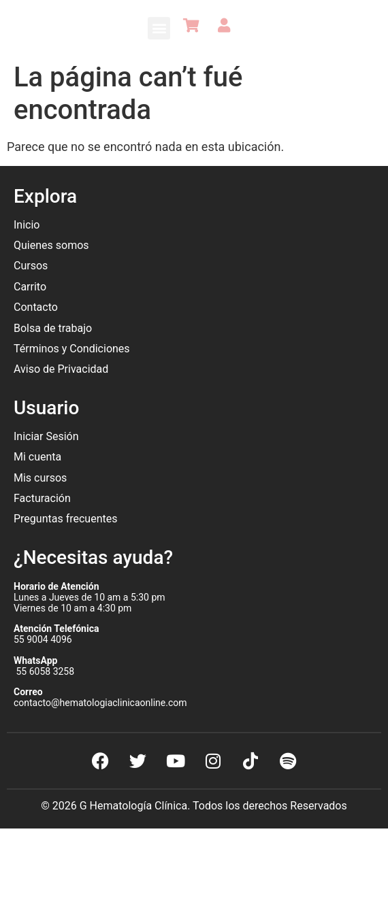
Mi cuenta (37, 456)
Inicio (26, 224)
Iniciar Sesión (46, 436)
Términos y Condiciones (72, 348)
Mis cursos (40, 477)
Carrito (30, 286)
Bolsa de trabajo (53, 328)
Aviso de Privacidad (61, 369)
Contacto (36, 307)
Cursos (31, 265)
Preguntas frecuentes (67, 518)
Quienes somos (53, 245)
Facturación (42, 498)
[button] (159, 28)
